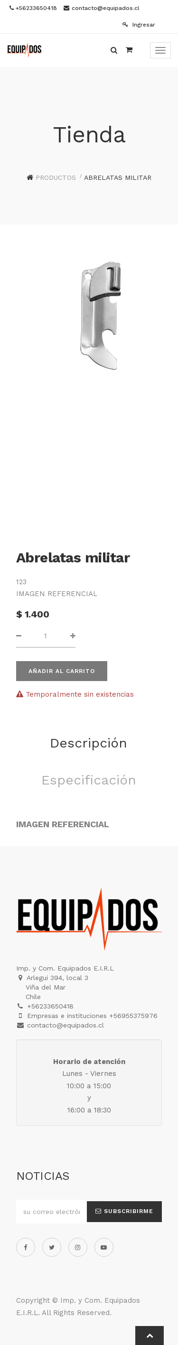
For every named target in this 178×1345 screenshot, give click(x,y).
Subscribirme (124, 1211)
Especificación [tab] (88, 780)
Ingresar (138, 24)
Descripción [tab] (88, 743)
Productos (56, 177)
